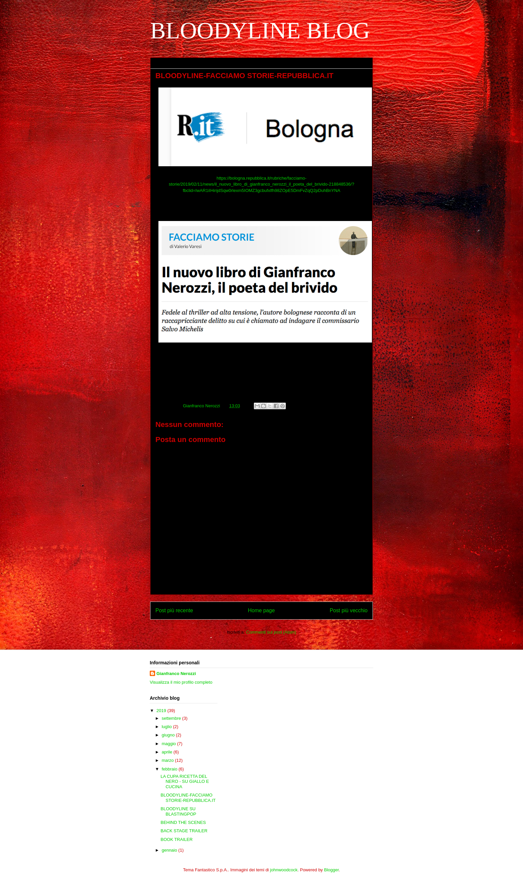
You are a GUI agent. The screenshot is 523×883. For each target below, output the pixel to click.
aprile (167, 751)
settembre (172, 718)
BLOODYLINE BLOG (260, 30)
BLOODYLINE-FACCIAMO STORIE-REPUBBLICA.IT (187, 798)
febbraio (170, 768)
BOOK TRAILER (176, 839)
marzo (168, 760)
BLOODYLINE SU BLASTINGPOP (178, 811)
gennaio (170, 850)
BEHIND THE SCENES (183, 822)
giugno (169, 734)
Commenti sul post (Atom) (271, 632)
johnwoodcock (284, 869)
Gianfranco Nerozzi (176, 673)
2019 (161, 710)
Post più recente (174, 610)
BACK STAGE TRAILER (183, 830)
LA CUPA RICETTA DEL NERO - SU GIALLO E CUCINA (184, 781)
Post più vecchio (349, 610)
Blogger (331, 869)
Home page (261, 610)
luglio (167, 726)
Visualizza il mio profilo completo (181, 682)
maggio (169, 743)
